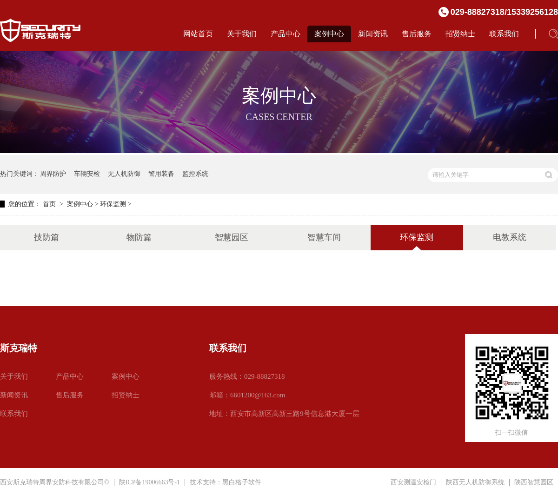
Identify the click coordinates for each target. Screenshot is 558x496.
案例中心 (329, 33)
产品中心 (285, 33)
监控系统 (195, 173)
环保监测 (113, 204)
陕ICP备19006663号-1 (149, 482)
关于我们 (242, 33)
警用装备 (161, 173)
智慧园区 (231, 237)
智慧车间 (324, 237)
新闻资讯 (373, 33)
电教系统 (509, 237)
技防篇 (46, 237)
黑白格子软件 (241, 482)
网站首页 (198, 33)
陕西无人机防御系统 (475, 482)
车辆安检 (87, 173)
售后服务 (417, 33)
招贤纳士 (460, 33)
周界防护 (53, 173)
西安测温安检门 (413, 482)
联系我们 (504, 33)
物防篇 (139, 237)
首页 (49, 204)
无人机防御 (124, 173)
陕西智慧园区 (533, 482)
